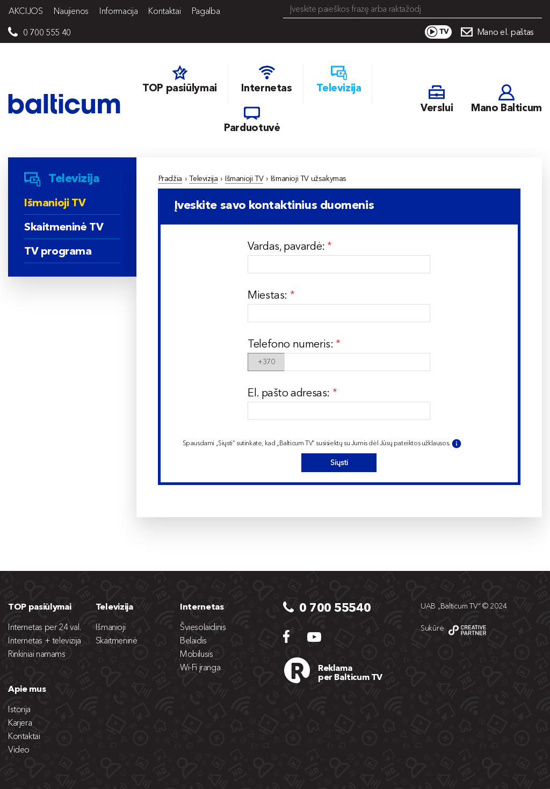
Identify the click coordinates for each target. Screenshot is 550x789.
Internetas (202, 606)
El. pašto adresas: (290, 392)
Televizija (203, 178)
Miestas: (269, 294)
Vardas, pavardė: (287, 246)
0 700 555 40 (47, 32)
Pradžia (170, 178)
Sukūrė (432, 628)
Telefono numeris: (292, 343)
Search (535, 9)
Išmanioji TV (244, 178)
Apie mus (27, 688)
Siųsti (339, 462)
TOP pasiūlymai (39, 606)
